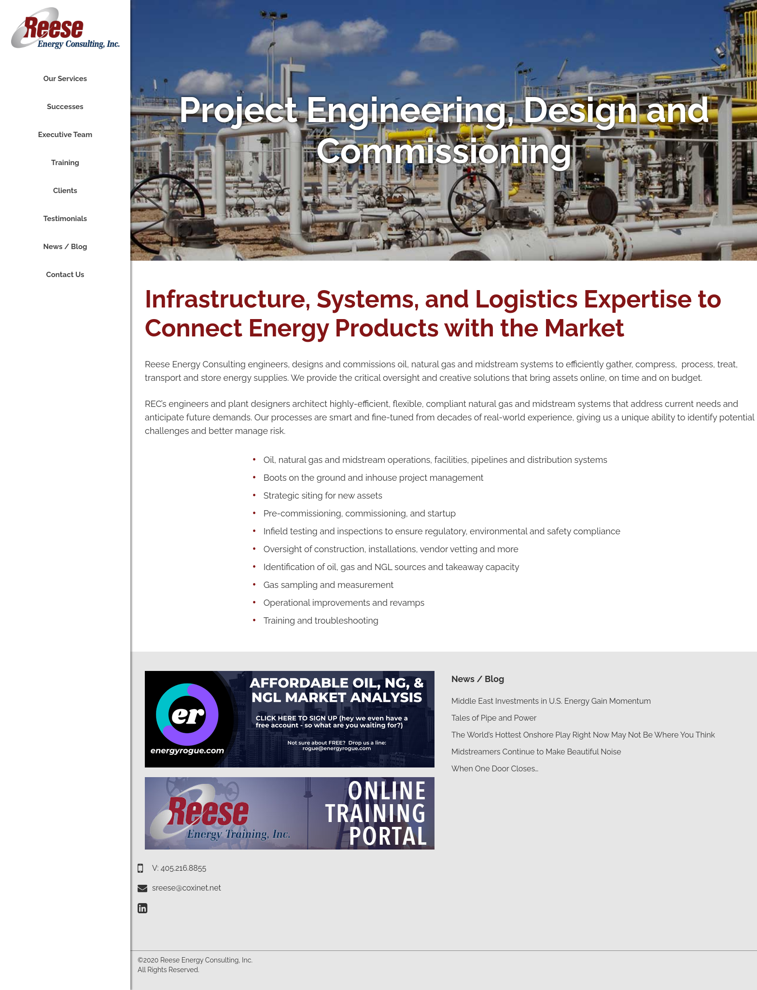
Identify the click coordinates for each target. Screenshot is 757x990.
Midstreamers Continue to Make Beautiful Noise (536, 751)
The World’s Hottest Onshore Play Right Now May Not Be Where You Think (583, 734)
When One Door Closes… (494, 768)
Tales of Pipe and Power (493, 718)
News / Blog (477, 679)
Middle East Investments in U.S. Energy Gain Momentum (551, 701)
